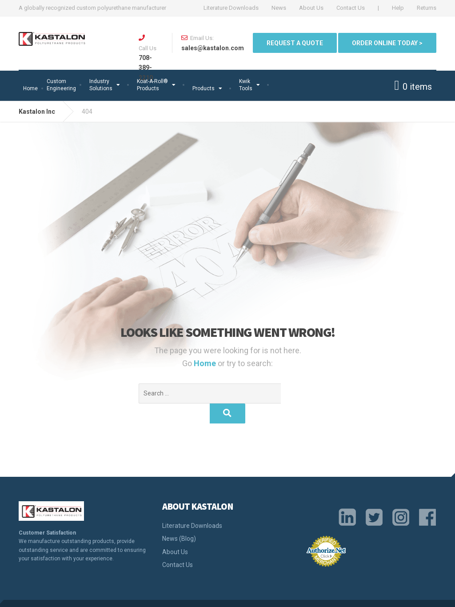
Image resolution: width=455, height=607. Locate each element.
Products (203, 88)
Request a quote (295, 43)
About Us (311, 7)
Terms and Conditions (331, 593)
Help (398, 7)
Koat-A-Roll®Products (152, 85)
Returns (426, 7)
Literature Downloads (231, 7)
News (278, 7)
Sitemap (424, 593)
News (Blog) (179, 518)
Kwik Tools (245, 85)
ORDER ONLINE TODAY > (387, 43)
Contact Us (350, 7)
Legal (286, 593)
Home (30, 88)
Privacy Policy (252, 593)
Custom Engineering (61, 85)
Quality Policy (207, 593)
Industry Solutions (100, 85)
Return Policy (388, 593)
